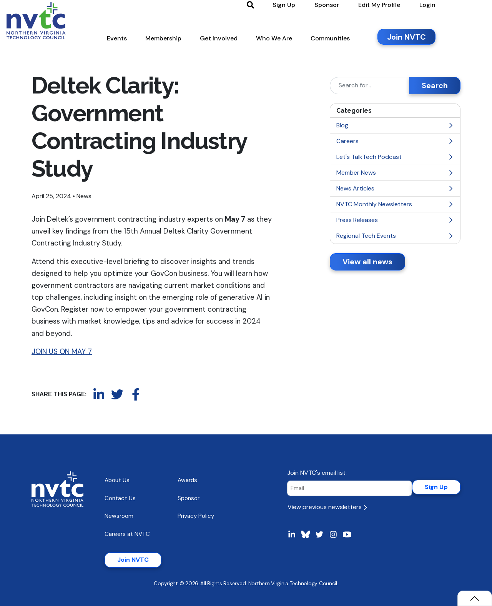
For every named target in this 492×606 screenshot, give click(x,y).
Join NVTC (133, 560)
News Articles (395, 188)
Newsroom (119, 516)
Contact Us (120, 498)
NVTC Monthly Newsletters (395, 204)
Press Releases (395, 220)
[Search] (369, 85)
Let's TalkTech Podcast (395, 157)
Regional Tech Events (395, 236)
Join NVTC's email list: (317, 473)
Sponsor (188, 498)
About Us (117, 480)
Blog (395, 125)
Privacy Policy (196, 516)
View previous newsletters (327, 507)
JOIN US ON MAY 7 (62, 351)
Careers (395, 141)
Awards (187, 480)
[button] (142, 42)
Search (435, 85)
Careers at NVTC (127, 534)
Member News (395, 173)
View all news (367, 262)
